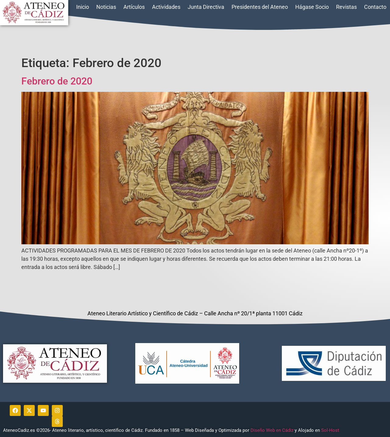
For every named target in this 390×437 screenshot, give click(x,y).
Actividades (166, 7)
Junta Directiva (206, 7)
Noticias (106, 7)
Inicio (82, 7)
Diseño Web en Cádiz (271, 430)
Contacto (375, 7)
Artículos (134, 7)
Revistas (346, 7)
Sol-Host (330, 430)
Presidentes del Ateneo (260, 7)
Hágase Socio (312, 7)
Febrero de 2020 (56, 81)
